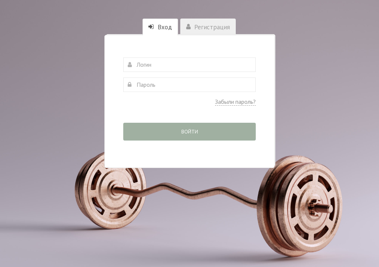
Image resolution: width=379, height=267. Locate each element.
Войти (189, 131)
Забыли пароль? (235, 101)
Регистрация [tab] (208, 27)
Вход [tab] (160, 27)
